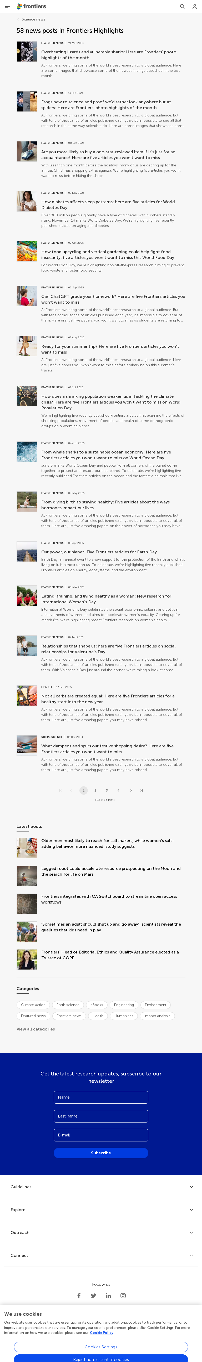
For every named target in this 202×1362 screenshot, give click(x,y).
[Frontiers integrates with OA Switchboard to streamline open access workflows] (29, 904)
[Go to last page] (141, 790)
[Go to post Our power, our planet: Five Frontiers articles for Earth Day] (101, 557)
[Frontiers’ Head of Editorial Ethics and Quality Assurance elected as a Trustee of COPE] (29, 960)
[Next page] (131, 790)
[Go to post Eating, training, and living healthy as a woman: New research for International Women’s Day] (101, 604)
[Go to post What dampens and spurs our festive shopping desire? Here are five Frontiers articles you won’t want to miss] (101, 754)
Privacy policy (59, 1339)
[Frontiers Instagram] (123, 1296)
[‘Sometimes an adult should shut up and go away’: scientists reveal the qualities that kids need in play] (29, 932)
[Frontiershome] (32, 6)
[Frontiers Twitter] (93, 1296)
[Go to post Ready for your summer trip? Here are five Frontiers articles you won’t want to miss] (101, 354)
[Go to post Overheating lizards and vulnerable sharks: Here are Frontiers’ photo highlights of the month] (101, 60)
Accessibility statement (135, 1339)
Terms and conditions (93, 1339)
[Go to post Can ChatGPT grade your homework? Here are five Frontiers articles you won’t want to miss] (101, 304)
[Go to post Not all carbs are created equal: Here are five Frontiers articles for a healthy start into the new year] (101, 704)
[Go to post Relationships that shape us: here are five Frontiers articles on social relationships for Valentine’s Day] (101, 654)
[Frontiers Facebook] (79, 1296)
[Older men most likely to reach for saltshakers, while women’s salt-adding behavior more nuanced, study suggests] (29, 848)
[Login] (195, 6)
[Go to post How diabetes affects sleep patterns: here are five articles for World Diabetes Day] (101, 209)
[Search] (182, 6)
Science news (33, 19)
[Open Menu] (7, 6)
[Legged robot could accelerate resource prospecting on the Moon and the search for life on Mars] (29, 876)
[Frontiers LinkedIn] (108, 1296)
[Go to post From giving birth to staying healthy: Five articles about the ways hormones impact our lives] (101, 510)
